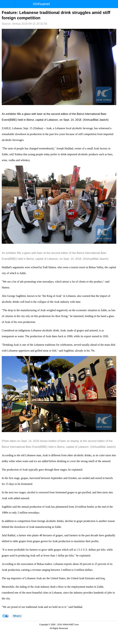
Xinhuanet (41, 4)
